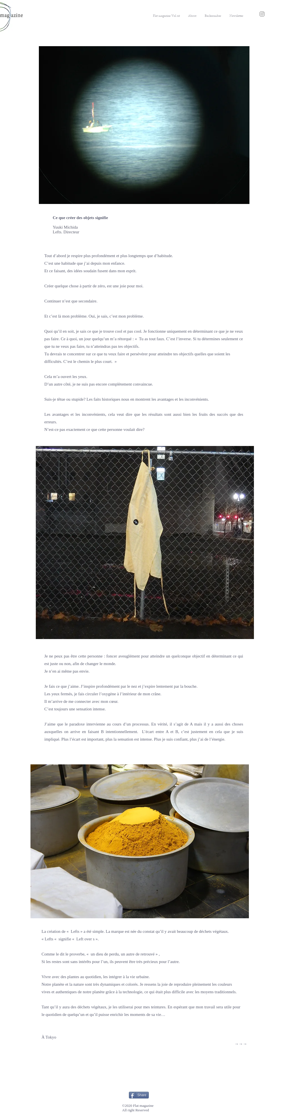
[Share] (139, 1095)
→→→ (241, 1044)
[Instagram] (262, 14)
